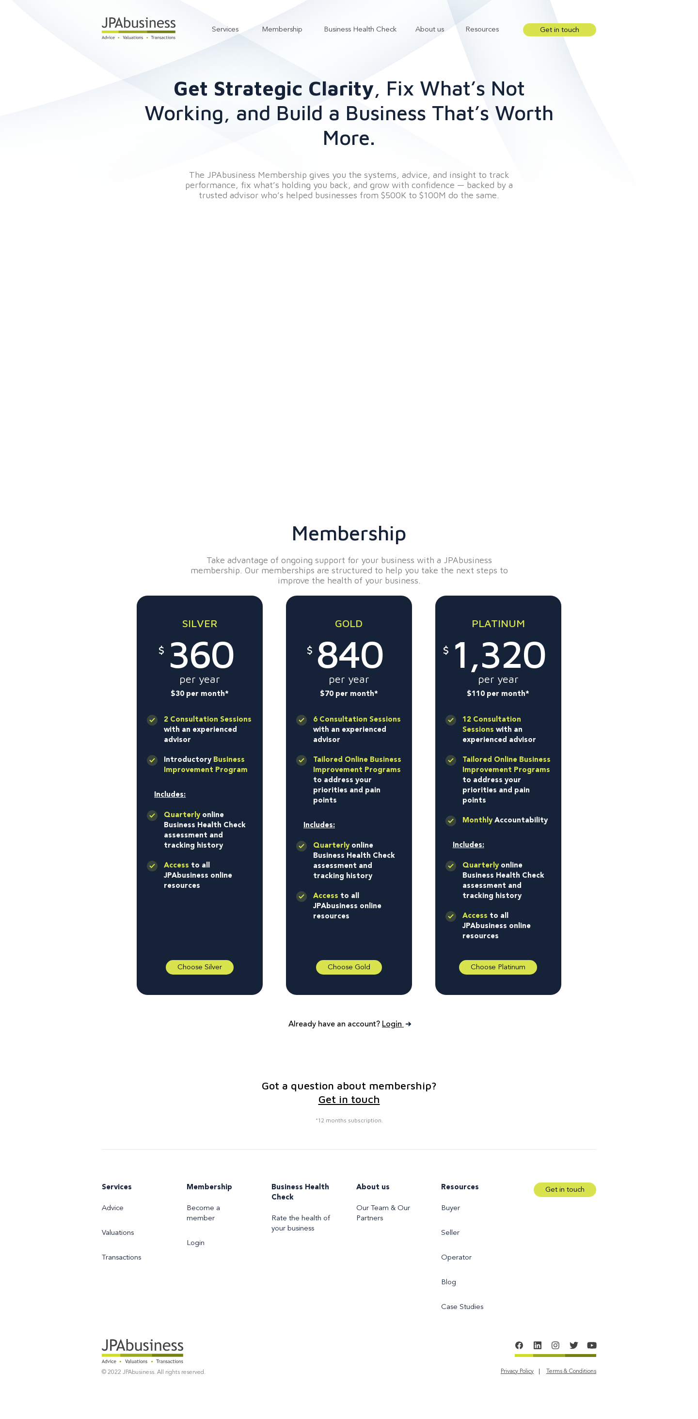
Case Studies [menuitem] (462, 1307)
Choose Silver (199, 967)
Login (396, 1024)
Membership (282, 29)
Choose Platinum (498, 967)
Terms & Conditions (571, 1371)
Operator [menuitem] (456, 1257)
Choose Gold (349, 967)
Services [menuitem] (117, 1187)
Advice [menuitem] (113, 1208)
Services (225, 29)
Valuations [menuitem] (118, 1233)
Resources (482, 29)
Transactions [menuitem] (121, 1257)
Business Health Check (360, 29)
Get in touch (559, 30)
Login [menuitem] (196, 1243)
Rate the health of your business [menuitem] (300, 1223)
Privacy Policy (517, 1371)
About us (429, 29)
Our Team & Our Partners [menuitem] (383, 1213)
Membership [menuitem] (209, 1187)
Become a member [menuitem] (203, 1213)
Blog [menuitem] (448, 1282)
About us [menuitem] (373, 1187)
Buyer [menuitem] (450, 1208)
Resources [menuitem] (460, 1187)
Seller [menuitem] (450, 1233)
